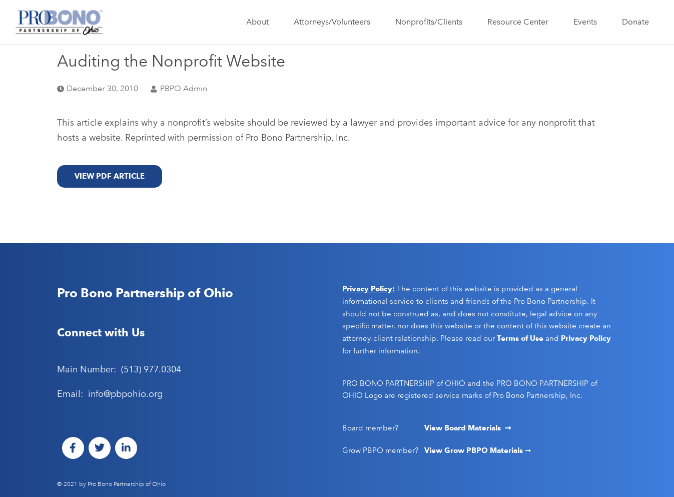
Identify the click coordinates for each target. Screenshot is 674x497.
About (260, 22)
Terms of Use (520, 338)
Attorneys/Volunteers (334, 22)
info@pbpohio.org (125, 393)
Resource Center (520, 22)
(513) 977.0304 (151, 369)
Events (587, 22)
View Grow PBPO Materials (474, 450)
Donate (635, 22)
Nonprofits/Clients (431, 22)
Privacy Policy (586, 338)
